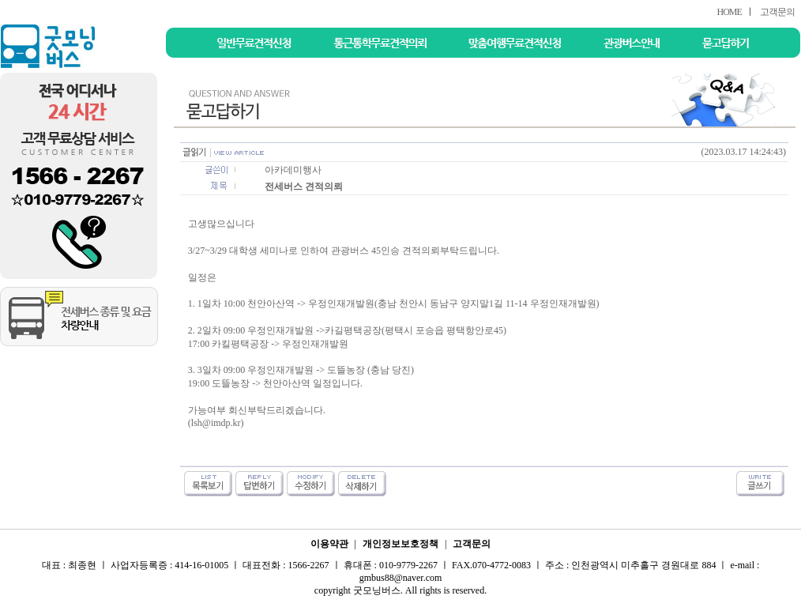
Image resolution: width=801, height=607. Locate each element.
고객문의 (777, 11)
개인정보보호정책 (400, 543)
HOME (728, 11)
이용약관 (329, 543)
